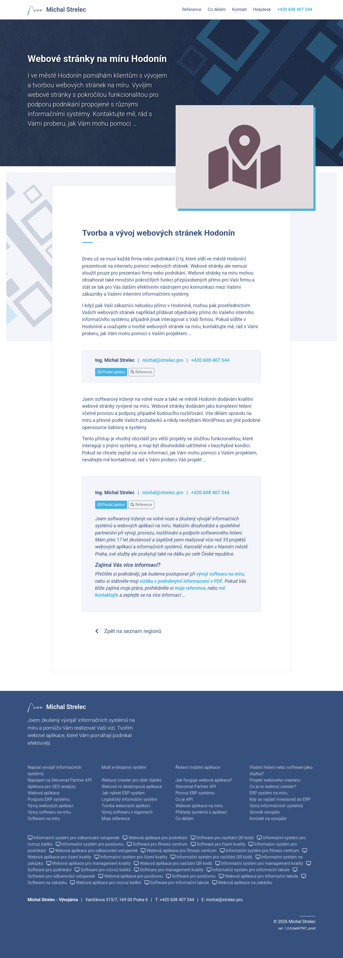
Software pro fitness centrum (158, 844)
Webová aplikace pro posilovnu (131, 876)
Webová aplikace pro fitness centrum (179, 850)
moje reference (190, 588)
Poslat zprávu (111, 372)
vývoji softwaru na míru (220, 574)
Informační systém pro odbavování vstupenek (74, 837)
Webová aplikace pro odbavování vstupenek (94, 850)
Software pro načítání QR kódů (223, 837)
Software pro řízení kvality (219, 844)
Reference (141, 372)
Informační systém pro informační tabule (248, 869)
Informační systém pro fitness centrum (260, 850)
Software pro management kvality (169, 869)
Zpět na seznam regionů (128, 631)
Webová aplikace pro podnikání (155, 837)
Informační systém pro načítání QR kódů (212, 857)
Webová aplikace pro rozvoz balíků (106, 882)
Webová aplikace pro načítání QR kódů (173, 863)
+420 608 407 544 (210, 360)
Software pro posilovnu (191, 876)
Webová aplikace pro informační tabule (259, 876)
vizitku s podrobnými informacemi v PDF (181, 581)
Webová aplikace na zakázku (242, 882)
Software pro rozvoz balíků (103, 869)
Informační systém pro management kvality (259, 863)
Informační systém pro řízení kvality (131, 857)
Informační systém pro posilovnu (90, 844)
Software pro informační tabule (177, 882)
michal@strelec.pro (162, 360)
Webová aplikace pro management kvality (89, 863)
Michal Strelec (66, 9)
